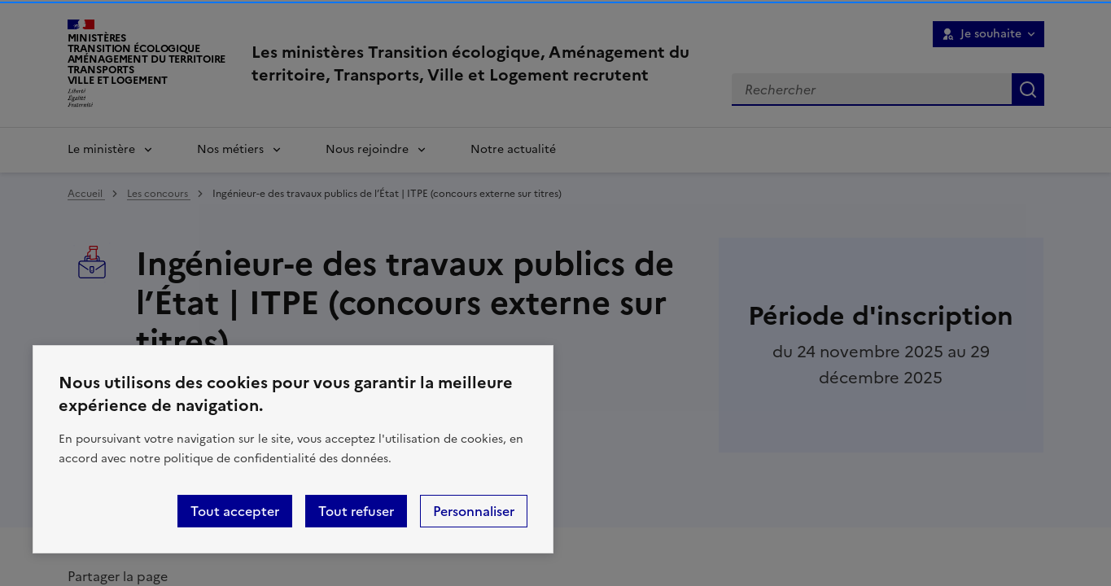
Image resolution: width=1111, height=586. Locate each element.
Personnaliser (473, 511)
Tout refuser (356, 511)
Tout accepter (234, 511)
